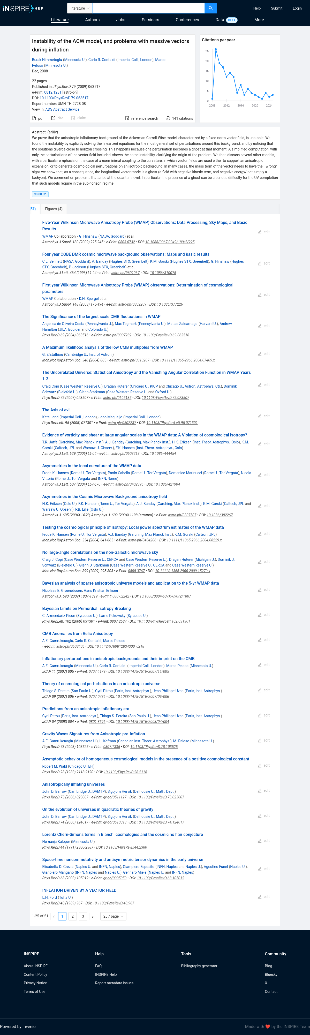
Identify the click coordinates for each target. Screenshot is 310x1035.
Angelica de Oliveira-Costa (63, 324)
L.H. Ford (49, 897)
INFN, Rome (107, 479)
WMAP (47, 236)
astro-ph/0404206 (142, 540)
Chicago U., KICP (144, 386)
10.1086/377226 (170, 304)
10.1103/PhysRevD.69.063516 (165, 335)
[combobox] (149, 8)
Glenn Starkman (92, 392)
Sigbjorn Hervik (120, 791)
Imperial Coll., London (134, 60)
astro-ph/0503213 (125, 453)
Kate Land (50, 417)
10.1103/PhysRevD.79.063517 (64, 98)
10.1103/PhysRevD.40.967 (113, 903)
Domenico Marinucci (185, 473)
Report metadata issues (114, 983)
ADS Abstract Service (63, 109)
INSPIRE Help (106, 974)
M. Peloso (181, 741)
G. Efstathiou (52, 354)
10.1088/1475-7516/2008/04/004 (142, 722)
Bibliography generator (199, 966)
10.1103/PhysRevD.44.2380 (125, 847)
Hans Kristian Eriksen (101, 590)
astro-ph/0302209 (132, 304)
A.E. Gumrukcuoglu (57, 641)
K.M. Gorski (159, 261)
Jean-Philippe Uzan (168, 691)
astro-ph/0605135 (117, 398)
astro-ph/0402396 (129, 484)
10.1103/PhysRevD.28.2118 (125, 772)
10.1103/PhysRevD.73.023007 (160, 797)
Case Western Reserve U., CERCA (91, 559)
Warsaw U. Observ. (98, 448)
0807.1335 (111, 747)
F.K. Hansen (125, 448)
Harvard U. (208, 324)
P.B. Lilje (81, 509)
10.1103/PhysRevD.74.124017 (160, 822)
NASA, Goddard (112, 236)
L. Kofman (107, 741)
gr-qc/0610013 (114, 822)
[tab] (47, 209)
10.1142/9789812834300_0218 (119, 646)
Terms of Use (34, 991)
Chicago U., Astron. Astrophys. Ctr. (193, 386)
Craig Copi (50, 386)
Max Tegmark (126, 324)
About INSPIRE (36, 966)
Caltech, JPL (65, 448)
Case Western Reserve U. (81, 386)
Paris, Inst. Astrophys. (132, 691)
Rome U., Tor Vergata (88, 473)
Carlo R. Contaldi (101, 60)
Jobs (120, 19)
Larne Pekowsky (112, 616)
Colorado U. (97, 329)
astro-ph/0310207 (135, 360)
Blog (268, 966)
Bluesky (271, 974)
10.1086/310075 (163, 273)
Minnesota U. (75, 60)
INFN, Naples (109, 867)
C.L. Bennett (52, 261)
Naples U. (83, 867)
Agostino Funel (216, 867)
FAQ (98, 966)
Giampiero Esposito (138, 867)
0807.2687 (118, 621)
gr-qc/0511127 (114, 797)
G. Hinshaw (88, 236)
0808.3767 (136, 571)
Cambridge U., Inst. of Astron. (88, 354)
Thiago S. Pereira (56, 691)
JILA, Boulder (69, 329)
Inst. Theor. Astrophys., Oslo (216, 442)
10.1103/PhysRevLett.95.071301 (172, 423)
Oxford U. (162, 392)
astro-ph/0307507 (182, 515)
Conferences (187, 19)
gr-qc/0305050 (114, 878)
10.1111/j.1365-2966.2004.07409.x (187, 360)
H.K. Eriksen (181, 442)
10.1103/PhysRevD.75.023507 (165, 398)
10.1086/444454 (163, 453)
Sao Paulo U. (82, 691)
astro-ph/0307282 (117, 335)
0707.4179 (97, 671)
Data (220, 19)
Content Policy (35, 974)
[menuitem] (257, 8)
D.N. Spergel (89, 299)
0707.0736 (97, 696)
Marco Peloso (114, 641)
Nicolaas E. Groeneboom (62, 590)
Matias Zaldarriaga (182, 324)
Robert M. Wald (54, 766)
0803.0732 (126, 242)
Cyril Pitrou (104, 691)
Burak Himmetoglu (47, 60)
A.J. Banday (114, 442)
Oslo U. (69, 504)
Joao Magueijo (110, 417)
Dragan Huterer (116, 386)
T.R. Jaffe (49, 442)
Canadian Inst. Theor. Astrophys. (144, 741)
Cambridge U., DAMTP (87, 791)
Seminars (150, 19)
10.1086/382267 (220, 515)
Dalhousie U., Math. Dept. (154, 791)
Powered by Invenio (18, 1026)
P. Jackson (77, 267)
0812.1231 (53, 92)
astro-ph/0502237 (122, 423)
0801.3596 (97, 722)
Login (297, 8)
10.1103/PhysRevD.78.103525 (154, 747)
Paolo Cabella (119, 473)
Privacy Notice (35, 983)
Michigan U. (205, 559)
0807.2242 (120, 596)
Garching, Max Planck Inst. (81, 442)
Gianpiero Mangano (58, 872)
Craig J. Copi (52, 559)
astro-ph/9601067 (125, 273)
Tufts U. (65, 897)
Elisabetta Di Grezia (57, 867)
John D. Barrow (54, 791)
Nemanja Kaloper (56, 842)
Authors (92, 19)
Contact (271, 991)
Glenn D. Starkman (94, 565)
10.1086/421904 (167, 484)
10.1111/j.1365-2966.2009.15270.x (182, 571)
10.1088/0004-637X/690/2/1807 (165, 596)
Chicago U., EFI (81, 766)
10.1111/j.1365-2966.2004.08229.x (194, 540)
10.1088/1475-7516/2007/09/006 (142, 696)
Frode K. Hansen (55, 473)
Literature (60, 19)
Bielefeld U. (67, 392)
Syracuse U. (87, 616)
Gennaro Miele (134, 872)
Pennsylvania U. (99, 324)
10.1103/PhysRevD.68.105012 (160, 878)
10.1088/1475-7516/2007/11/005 (142, 671)
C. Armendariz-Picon (58, 616)
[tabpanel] (155, 570)
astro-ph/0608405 (70, 646)
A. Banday (100, 261)
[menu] (264, 8)
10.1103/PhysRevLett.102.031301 (163, 621)
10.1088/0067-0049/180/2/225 (169, 242)
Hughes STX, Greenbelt (128, 261)
